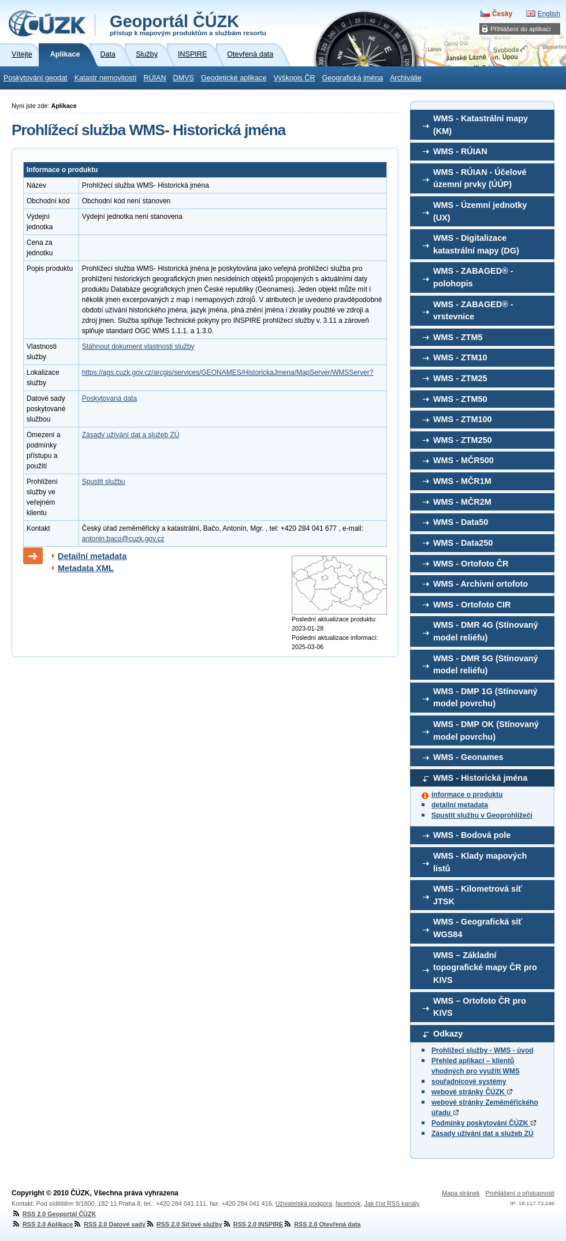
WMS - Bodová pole (472, 835)
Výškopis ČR (294, 78)
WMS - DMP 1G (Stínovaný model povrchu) (485, 698)
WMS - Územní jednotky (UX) (480, 211)
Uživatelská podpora (303, 1203)
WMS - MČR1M (462, 481)
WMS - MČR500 (463, 460)
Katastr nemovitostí (106, 78)
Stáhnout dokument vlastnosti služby (138, 346)
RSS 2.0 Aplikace (42, 1224)
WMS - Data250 (463, 542)
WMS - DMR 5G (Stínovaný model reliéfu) (485, 665)
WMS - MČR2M (462, 501)
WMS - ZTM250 (462, 440)
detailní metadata (459, 805)
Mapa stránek (460, 1193)
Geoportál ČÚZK (188, 24)
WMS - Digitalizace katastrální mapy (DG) (476, 244)
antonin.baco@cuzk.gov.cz (123, 539)
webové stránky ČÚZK (471, 1092)
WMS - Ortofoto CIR (472, 604)
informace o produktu (466, 795)
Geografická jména (352, 78)
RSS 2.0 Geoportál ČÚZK (54, 1213)
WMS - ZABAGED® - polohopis (473, 277)
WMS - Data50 (460, 522)
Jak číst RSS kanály (391, 1203)
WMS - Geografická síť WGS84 (477, 928)
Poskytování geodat (35, 78)
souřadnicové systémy (468, 1082)
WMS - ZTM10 (460, 357)
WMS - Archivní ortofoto (480, 583)
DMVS (183, 78)
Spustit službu (103, 482)
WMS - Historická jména (480, 777)
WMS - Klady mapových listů (480, 862)
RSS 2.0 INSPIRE (252, 1224)
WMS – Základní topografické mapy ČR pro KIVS (485, 968)
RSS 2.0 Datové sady (109, 1224)
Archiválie (406, 78)
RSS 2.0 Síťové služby (184, 1224)
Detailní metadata (92, 556)
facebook (348, 1203)
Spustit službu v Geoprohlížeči (482, 815)
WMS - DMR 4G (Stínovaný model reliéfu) (485, 631)
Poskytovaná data (109, 398)
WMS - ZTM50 (460, 399)
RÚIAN (154, 78)
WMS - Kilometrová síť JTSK (477, 895)
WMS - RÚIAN (460, 151)
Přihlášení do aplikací (520, 28)
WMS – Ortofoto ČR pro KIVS (479, 1007)
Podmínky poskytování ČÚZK (483, 1123)
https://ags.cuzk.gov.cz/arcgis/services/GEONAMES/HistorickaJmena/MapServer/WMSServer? (228, 372)
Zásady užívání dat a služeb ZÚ (482, 1134)
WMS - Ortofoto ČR (470, 563)
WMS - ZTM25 (460, 378)
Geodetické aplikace (233, 78)
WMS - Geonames (468, 757)
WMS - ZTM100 (462, 419)
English (549, 14)
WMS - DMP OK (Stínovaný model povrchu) (486, 730)
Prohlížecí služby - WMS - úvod (482, 1050)
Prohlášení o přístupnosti (520, 1193)
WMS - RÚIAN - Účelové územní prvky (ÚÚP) (480, 178)
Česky (502, 14)
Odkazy (448, 1033)
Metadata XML (86, 568)
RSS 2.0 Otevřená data (321, 1224)
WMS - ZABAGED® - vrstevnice (473, 311)
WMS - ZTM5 (458, 337)
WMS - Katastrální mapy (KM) (480, 125)
